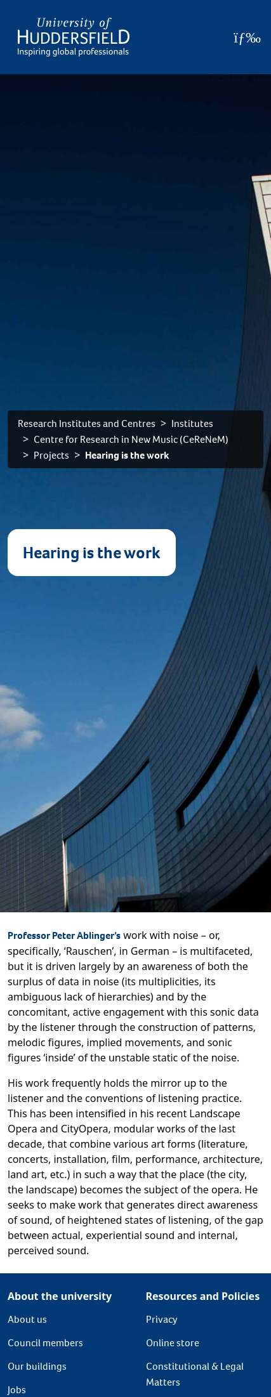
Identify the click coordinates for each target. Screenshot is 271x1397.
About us (27, 1319)
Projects (51, 455)
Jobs (17, 1389)
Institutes (192, 423)
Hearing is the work (127, 455)
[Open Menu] (247, 37)
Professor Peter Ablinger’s (64, 935)
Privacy (162, 1319)
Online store (172, 1342)
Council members (45, 1342)
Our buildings (37, 1366)
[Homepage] (73, 37)
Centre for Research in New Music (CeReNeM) (131, 439)
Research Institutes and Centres (86, 423)
